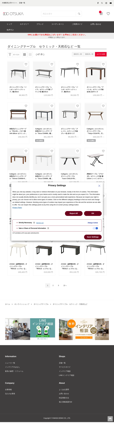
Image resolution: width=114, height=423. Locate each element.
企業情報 (8, 390)
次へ (66, 285)
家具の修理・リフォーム (15, 371)
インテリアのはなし (13, 367)
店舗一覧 (62, 362)
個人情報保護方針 (66, 403)
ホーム (7, 304)
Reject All (74, 213)
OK (92, 213)
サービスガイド (65, 367)
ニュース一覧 (10, 362)
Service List (40, 223)
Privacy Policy (17, 208)
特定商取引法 (64, 398)
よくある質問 (64, 390)
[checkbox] (95, 228)
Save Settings (93, 237)
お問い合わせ (64, 394)
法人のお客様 (10, 394)
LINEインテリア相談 (67, 375)
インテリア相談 (65, 371)
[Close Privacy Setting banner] (99, 186)
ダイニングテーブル (43, 304)
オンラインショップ (23, 304)
